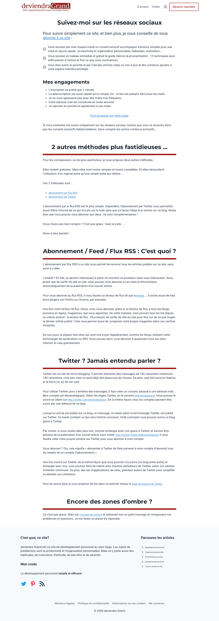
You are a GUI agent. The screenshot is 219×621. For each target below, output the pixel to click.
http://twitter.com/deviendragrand (92, 399)
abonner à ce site (58, 37)
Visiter (156, 6)
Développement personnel (156, 546)
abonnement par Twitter (64, 196)
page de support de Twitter (149, 483)
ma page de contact (92, 514)
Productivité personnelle (155, 556)
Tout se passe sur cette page (109, 116)
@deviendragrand (146, 395)
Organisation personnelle (155, 551)
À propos (143, 6)
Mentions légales (60, 603)
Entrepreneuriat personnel (155, 561)
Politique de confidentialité (92, 603)
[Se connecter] (165, 7)
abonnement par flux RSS (65, 192)
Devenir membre (184, 7)
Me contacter (161, 603)
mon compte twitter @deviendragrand (139, 434)
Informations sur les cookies (131, 603)
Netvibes (139, 295)
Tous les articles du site (155, 565)
